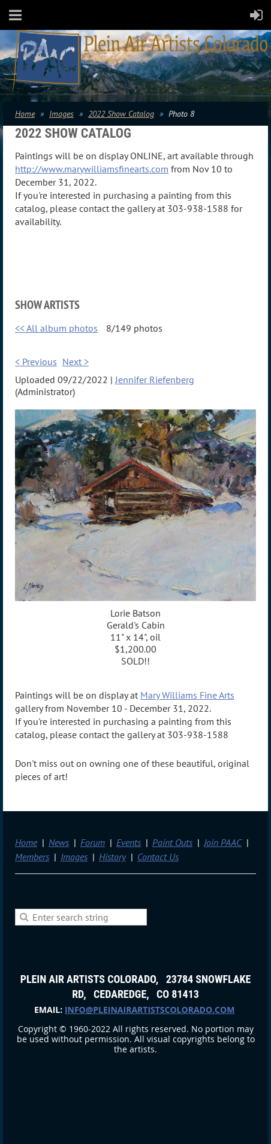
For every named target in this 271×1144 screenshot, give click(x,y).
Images (61, 113)
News (59, 842)
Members (32, 857)
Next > (75, 362)
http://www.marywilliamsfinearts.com (91, 169)
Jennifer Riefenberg (154, 380)
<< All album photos (56, 328)
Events (128, 842)
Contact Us (158, 857)
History (112, 857)
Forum (92, 842)
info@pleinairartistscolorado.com (149, 1009)
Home (25, 113)
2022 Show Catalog (121, 113)
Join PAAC (223, 842)
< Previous (36, 362)
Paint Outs (172, 842)
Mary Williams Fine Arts (187, 695)
